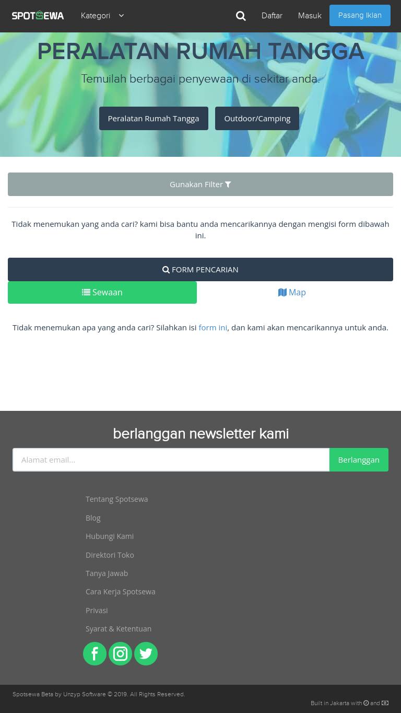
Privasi (97, 610)
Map (292, 292)
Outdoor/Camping (257, 118)
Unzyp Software (84, 694)
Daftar (272, 16)
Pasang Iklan (360, 15)
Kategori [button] (102, 16)
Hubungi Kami (110, 536)
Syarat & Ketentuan (118, 629)
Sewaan (102, 292)
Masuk (310, 16)
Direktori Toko (110, 555)
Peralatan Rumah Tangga (153, 118)
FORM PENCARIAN (200, 269)
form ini (212, 327)
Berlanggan (359, 459)
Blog (93, 518)
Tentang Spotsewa (117, 499)
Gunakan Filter (200, 184)
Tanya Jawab (107, 573)
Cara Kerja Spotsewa (121, 591)
